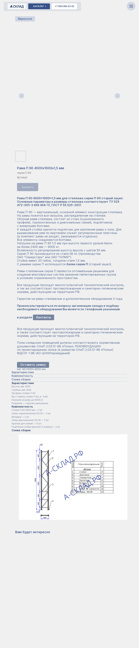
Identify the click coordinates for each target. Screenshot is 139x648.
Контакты (43, 317)
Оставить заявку (33, 364)
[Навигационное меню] (131, 6)
